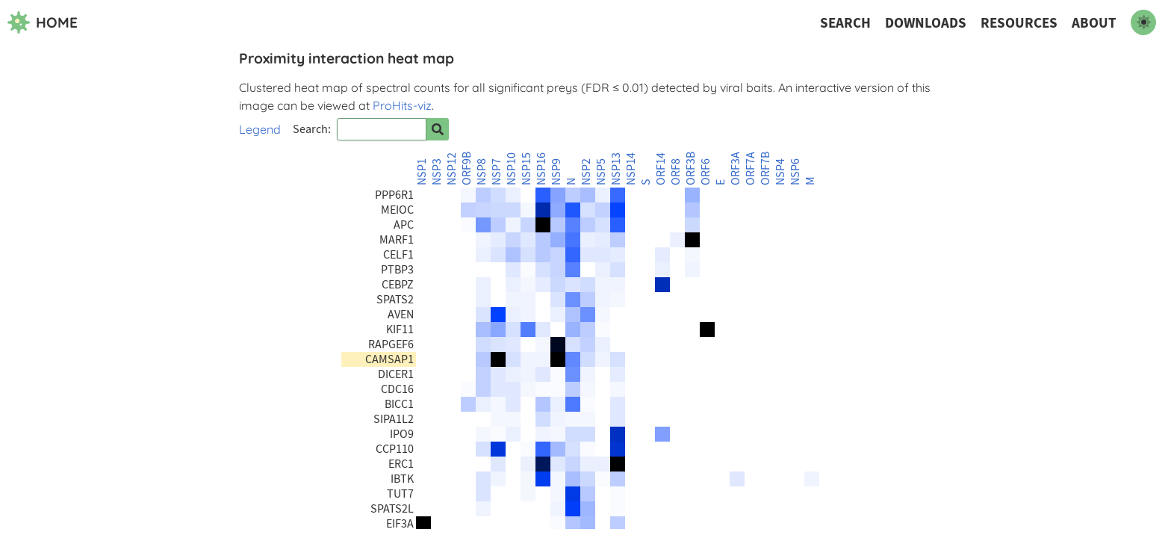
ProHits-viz (402, 105)
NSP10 (511, 168)
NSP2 (586, 171)
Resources (1019, 22)
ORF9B (466, 168)
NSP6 (795, 171)
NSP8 (481, 171)
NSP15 (526, 168)
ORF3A (735, 168)
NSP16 (541, 168)
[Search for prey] (437, 129)
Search (845, 22)
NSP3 (436, 171)
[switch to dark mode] (1143, 22)
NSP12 (451, 168)
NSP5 (601, 171)
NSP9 (556, 171)
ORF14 (660, 168)
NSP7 (496, 171)
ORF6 (705, 171)
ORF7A (750, 168)
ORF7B (765, 168)
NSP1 (421, 171)
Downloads (925, 22)
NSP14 (631, 168)
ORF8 (675, 171)
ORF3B (690, 168)
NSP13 (616, 168)
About (1094, 22)
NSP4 (780, 171)
